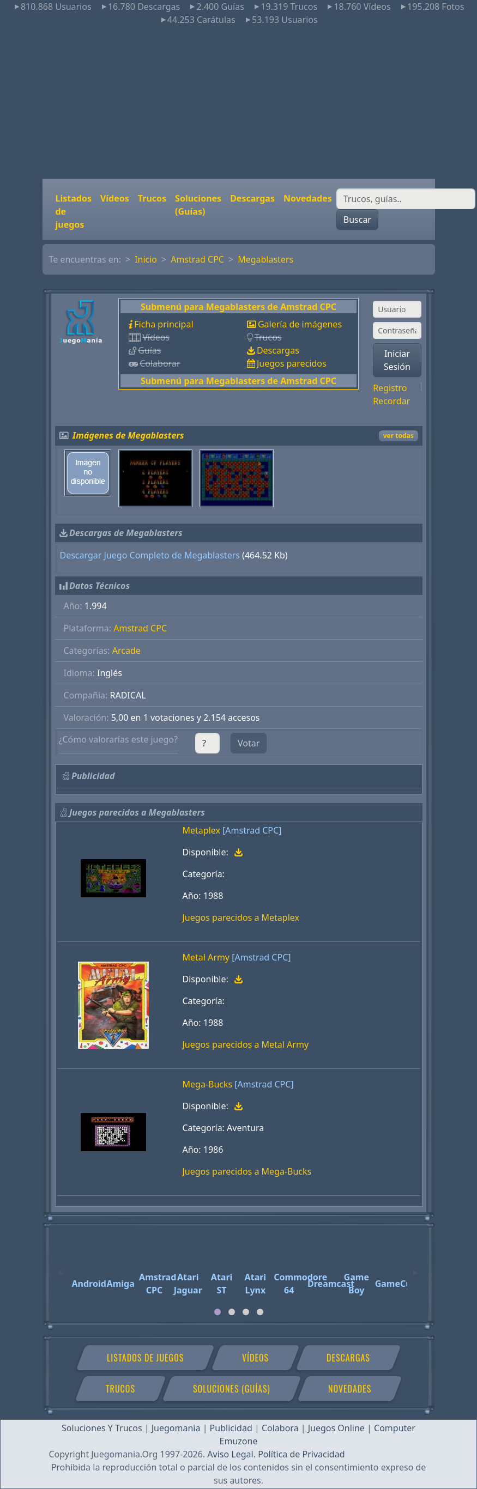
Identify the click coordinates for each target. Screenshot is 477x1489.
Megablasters (265, 259)
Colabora (280, 1428)
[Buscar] (405, 199)
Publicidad (231, 1428)
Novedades (307, 198)
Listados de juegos (74, 211)
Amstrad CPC (197, 259)
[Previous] (61, 1268)
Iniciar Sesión (397, 360)
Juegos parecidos (292, 363)
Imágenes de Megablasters (128, 435)
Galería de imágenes (300, 324)
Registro (390, 388)
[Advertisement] (238, 102)
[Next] (415, 1268)
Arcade (126, 651)
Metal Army (206, 957)
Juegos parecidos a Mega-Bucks (247, 1171)
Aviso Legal (230, 1454)
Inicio (146, 259)
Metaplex (201, 830)
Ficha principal (163, 324)
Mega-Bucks (208, 1084)
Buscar (357, 220)
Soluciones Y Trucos (102, 1428)
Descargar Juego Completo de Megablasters (150, 555)
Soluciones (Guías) (198, 204)
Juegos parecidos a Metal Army (246, 1044)
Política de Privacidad (301, 1454)
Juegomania (176, 1428)
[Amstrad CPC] (251, 830)
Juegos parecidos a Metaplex (241, 917)
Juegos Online (336, 1428)
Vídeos (114, 198)
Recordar (391, 401)
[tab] (217, 1312)
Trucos (152, 198)
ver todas (398, 435)
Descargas (252, 198)
